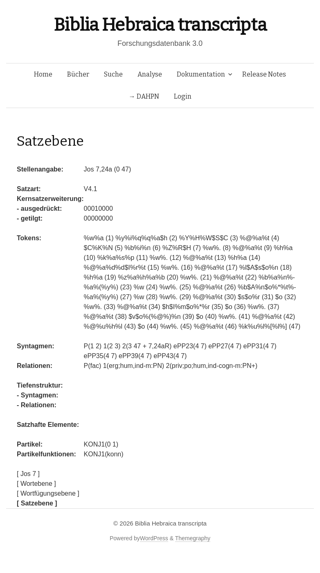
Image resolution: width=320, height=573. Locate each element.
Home (43, 74)
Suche (113, 74)
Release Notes (264, 74)
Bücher (78, 74)
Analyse (149, 74)
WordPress (154, 538)
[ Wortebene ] (36, 483)
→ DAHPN (144, 96)
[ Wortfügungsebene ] (48, 493)
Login (183, 96)
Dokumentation (201, 74)
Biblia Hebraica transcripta (160, 24)
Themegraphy (192, 538)
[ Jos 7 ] (28, 473)
